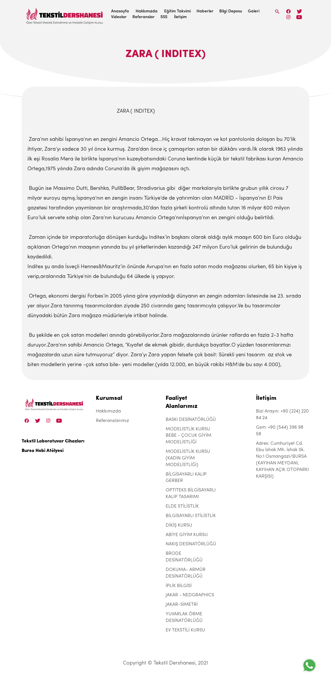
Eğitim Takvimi (177, 11)
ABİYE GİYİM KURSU (187, 535)
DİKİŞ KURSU (179, 525)
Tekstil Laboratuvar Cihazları (53, 441)
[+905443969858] (309, 665)
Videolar (119, 17)
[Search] (277, 11)
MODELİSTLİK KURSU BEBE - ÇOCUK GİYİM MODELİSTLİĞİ (188, 436)
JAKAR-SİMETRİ (182, 604)
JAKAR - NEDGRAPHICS (190, 595)
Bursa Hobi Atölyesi (42, 450)
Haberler (205, 11)
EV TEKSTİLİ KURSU (185, 630)
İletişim (180, 17)
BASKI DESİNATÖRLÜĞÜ (191, 419)
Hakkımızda (147, 11)
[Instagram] (288, 17)
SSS (163, 17)
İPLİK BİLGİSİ (179, 586)
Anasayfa (120, 11)
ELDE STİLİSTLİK (182, 506)
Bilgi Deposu (230, 11)
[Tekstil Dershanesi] (65, 15)
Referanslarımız (112, 421)
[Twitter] (299, 11)
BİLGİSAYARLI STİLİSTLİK (191, 516)
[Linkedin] (299, 17)
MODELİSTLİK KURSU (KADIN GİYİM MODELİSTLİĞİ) (188, 458)
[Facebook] (288, 11)
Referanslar (143, 17)
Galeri (253, 11)
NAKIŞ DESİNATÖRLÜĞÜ (191, 544)
